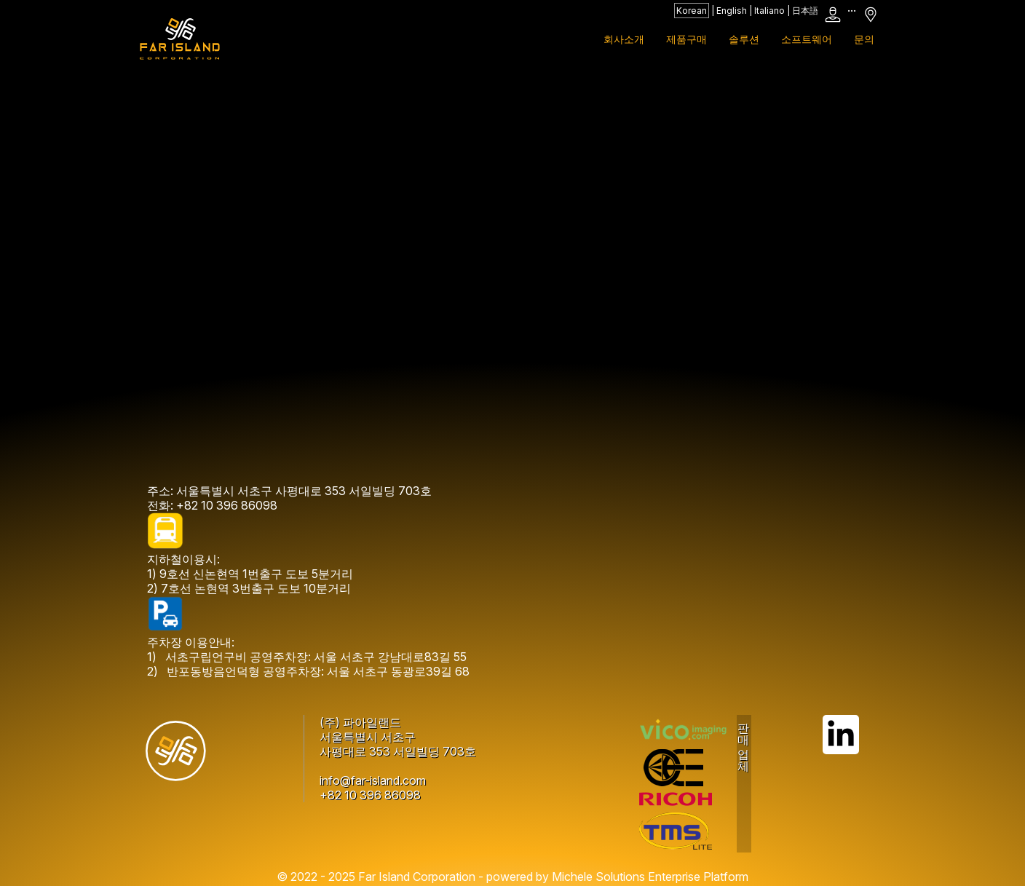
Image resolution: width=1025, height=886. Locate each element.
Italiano (769, 10)
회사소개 (623, 38)
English (731, 10)
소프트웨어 (806, 38)
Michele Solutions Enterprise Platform (650, 876)
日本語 (805, 10)
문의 (864, 38)
